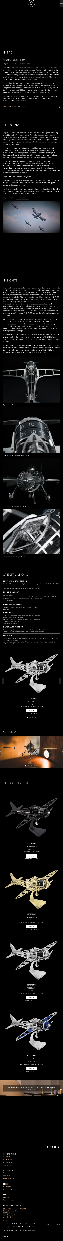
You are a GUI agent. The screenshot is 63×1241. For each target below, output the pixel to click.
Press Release (7, 1186)
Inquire (31, 711)
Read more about (14, 106)
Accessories (7, 1165)
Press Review (7, 1189)
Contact (5, 1220)
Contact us (23, 198)
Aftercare (6, 1197)
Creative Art (7, 1156)
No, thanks (56, 1224)
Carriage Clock (8, 1162)
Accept (47, 1224)
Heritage (6, 1173)
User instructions (8, 1200)
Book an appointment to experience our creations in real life (31, 1088)
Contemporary (8, 1159)
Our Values (6, 1176)
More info (6, 1237)
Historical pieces (8, 1178)
